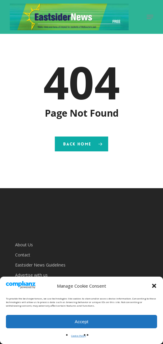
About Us (24, 245)
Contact (22, 255)
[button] (154, 286)
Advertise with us (31, 275)
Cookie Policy (78, 335)
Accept (81, 321)
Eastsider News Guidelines (40, 265)
